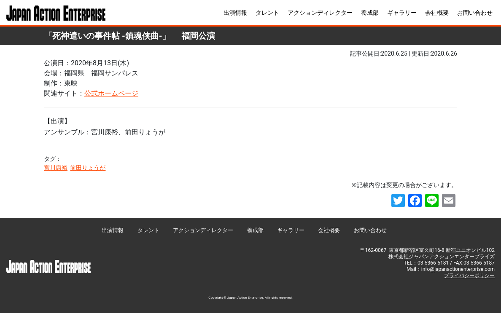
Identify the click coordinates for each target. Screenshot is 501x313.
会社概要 (437, 12)
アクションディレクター (320, 12)
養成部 (370, 12)
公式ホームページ (111, 93)
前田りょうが (87, 167)
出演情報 (235, 12)
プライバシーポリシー (469, 275)
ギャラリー (402, 12)
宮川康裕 (55, 167)
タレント (267, 12)
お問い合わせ (475, 12)
